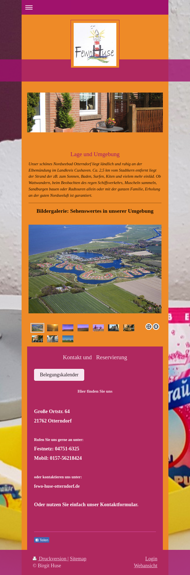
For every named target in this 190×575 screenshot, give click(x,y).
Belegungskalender (59, 374)
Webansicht (145, 565)
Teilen (41, 540)
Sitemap (78, 558)
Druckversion (50, 558)
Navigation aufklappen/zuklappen (95, 7)
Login (151, 558)
